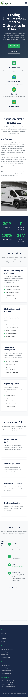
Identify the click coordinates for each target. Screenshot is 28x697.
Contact (3, 641)
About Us (3, 633)
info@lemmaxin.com (17, 566)
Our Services (14, 45)
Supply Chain (4, 654)
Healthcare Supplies (6, 673)
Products (3, 638)
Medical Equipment (6, 652)
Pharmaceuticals (5, 665)
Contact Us (14, 51)
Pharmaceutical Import (7, 649)
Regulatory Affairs (5, 657)
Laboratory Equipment (7, 670)
